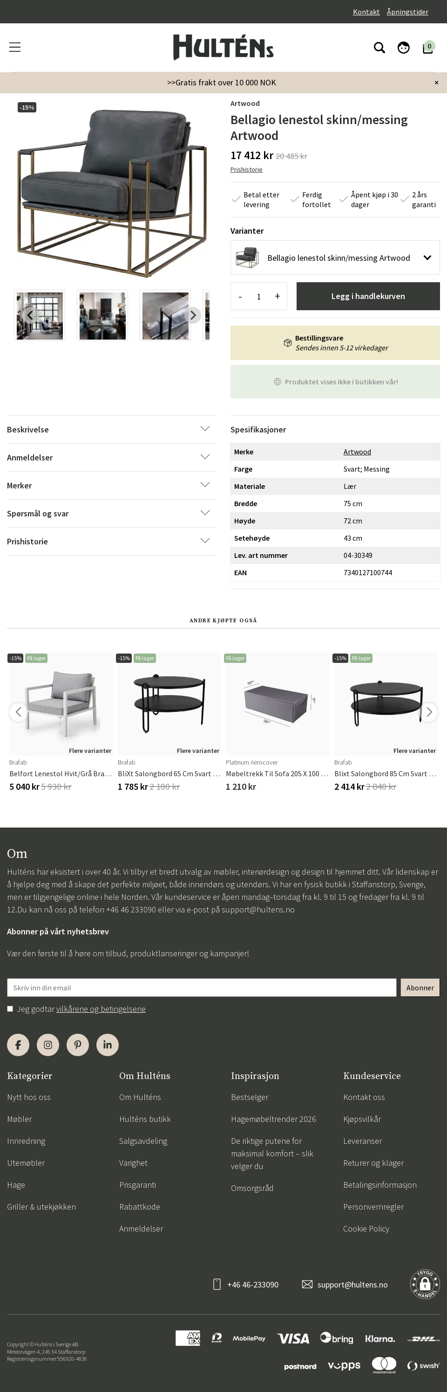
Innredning (26, 1140)
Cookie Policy (366, 1228)
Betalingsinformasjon (380, 1184)
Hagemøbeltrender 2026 (273, 1119)
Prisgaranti (137, 1184)
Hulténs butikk (145, 1119)
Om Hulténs (140, 1097)
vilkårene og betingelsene (101, 1008)
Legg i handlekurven (368, 296)
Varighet (133, 1162)
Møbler (19, 1119)
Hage (16, 1184)
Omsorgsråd (252, 1188)
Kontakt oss (364, 1097)
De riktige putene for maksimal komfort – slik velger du (272, 1153)
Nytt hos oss (29, 1097)
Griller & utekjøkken (41, 1206)
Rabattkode (139, 1206)
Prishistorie (246, 169)
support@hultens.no (258, 909)
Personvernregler (373, 1206)
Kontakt (366, 11)
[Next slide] (192, 315)
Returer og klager (373, 1162)
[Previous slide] (30, 315)
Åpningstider (407, 11)
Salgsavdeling (143, 1140)
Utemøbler (26, 1162)
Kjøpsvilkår (362, 1119)
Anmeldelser (141, 1228)
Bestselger (249, 1097)
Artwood (245, 103)
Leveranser (362, 1140)
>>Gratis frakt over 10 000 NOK (221, 82)
